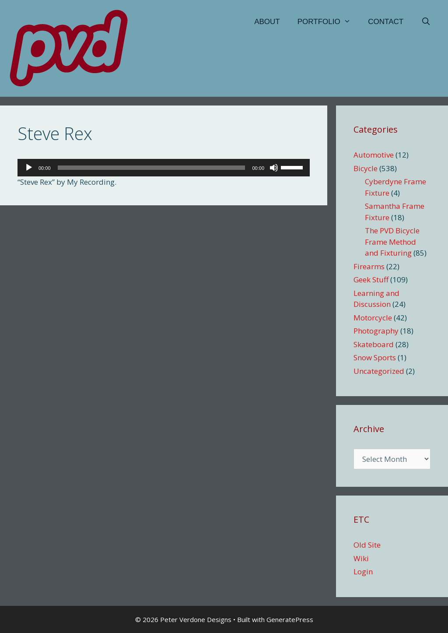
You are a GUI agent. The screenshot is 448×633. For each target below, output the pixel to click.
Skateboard (374, 344)
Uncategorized (379, 371)
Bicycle (366, 168)
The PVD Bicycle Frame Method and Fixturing (392, 241)
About (267, 22)
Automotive (374, 155)
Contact (385, 22)
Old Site (367, 545)
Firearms (369, 266)
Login (363, 571)
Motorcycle (373, 318)
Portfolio (329, 22)
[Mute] (274, 167)
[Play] (28, 167)
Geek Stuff (371, 279)
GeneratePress (289, 619)
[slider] (151, 167)
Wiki (361, 558)
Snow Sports (375, 357)
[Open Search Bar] (425, 22)
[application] (164, 167)
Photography (376, 331)
